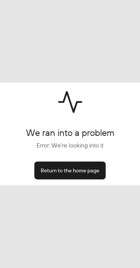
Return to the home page (70, 170)
